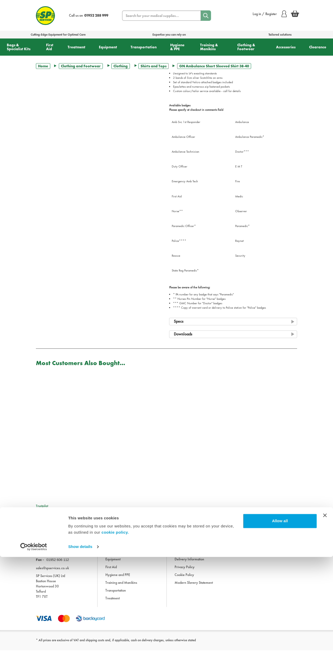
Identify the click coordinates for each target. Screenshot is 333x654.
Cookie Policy (184, 578)
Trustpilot (42, 506)
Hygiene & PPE (177, 47)
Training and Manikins (121, 586)
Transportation (144, 47)
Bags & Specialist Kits (18, 47)
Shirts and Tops (153, 66)
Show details (80, 644)
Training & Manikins (209, 47)
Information (183, 539)
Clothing (120, 66)
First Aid (49, 47)
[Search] (206, 15)
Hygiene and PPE (117, 578)
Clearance (317, 47)
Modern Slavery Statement (194, 586)
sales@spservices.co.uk (52, 571)
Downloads (183, 547)
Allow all (280, 618)
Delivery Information (189, 562)
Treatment (76, 47)
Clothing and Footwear (81, 66)
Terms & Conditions (188, 555)
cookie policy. (115, 629)
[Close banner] (325, 612)
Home (43, 66)
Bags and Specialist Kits (121, 547)
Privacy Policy (185, 570)
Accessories (286, 47)
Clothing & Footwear (246, 47)
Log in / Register (270, 13)
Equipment (108, 47)
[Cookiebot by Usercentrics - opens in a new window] (33, 644)
